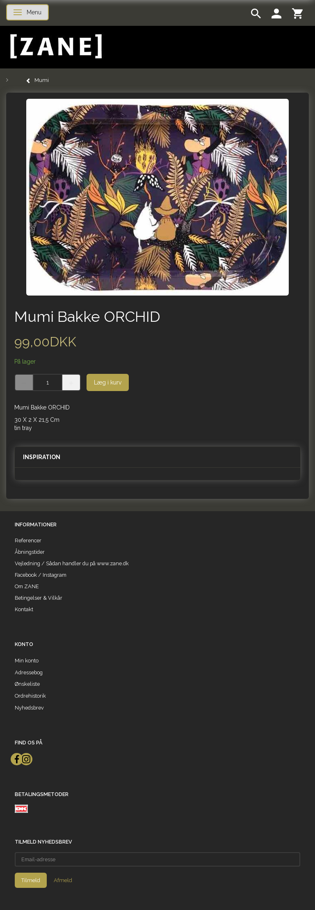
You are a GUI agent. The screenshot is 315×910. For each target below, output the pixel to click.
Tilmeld (30, 880)
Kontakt (24, 609)
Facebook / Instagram (40, 575)
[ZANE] (55, 46)
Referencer (28, 540)
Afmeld (63, 880)
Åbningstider (30, 552)
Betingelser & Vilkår (38, 598)
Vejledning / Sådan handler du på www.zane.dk (72, 563)
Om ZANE (27, 586)
